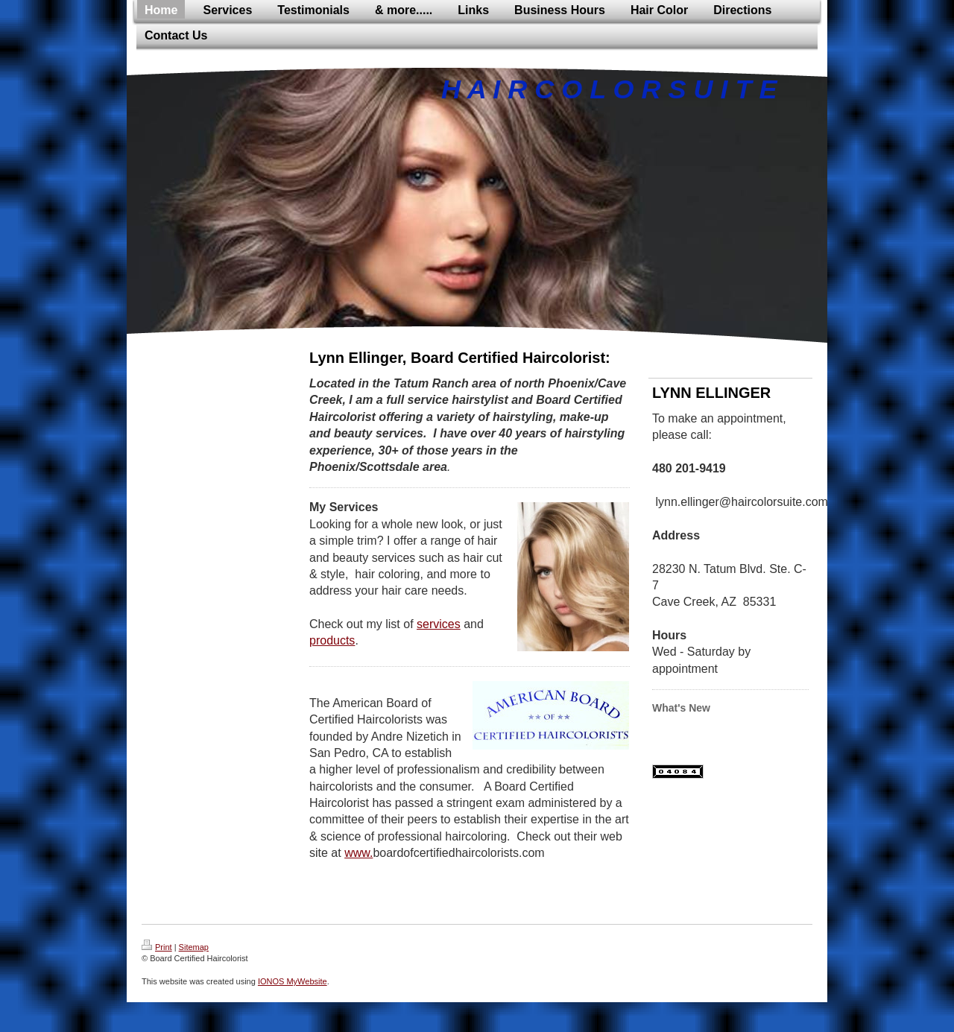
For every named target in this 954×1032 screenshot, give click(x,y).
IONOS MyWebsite (292, 981)
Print (157, 947)
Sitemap (194, 947)
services (439, 624)
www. (358, 852)
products (332, 640)
